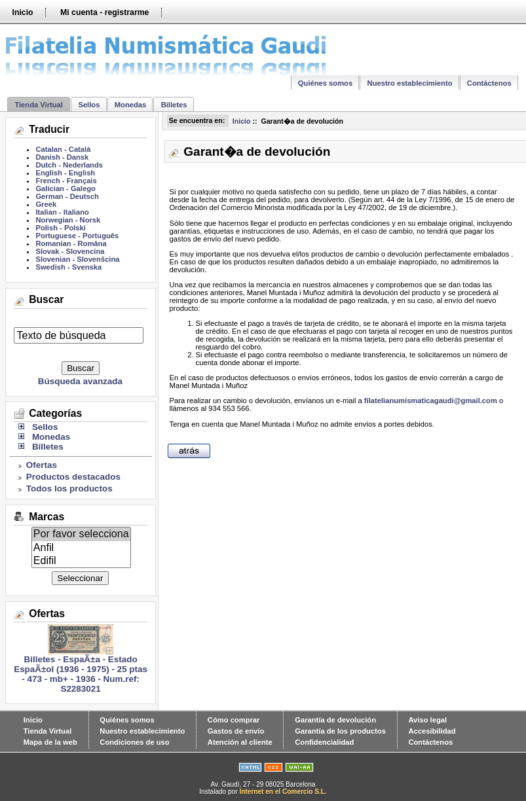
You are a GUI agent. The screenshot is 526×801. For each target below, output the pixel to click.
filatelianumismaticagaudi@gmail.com (430, 400)
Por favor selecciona (81, 534)
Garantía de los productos (340, 731)
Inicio (22, 12)
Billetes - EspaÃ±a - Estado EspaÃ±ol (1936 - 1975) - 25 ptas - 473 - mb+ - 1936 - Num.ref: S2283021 (80, 670)
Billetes (174, 105)
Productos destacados (73, 477)
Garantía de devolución (335, 720)
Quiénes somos (325, 83)
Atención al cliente (240, 742)
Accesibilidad (431, 731)
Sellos (89, 105)
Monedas (131, 105)
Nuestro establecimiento (410, 83)
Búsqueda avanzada (80, 381)
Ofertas (41, 465)
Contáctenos (489, 83)
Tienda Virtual (38, 105)
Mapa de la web (50, 742)
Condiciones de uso (134, 742)
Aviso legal (427, 720)
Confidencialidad (324, 742)
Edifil (81, 560)
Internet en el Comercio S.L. (282, 791)
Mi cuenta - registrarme (104, 12)
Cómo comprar (234, 720)
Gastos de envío (236, 731)
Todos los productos (69, 488)
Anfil (81, 547)
